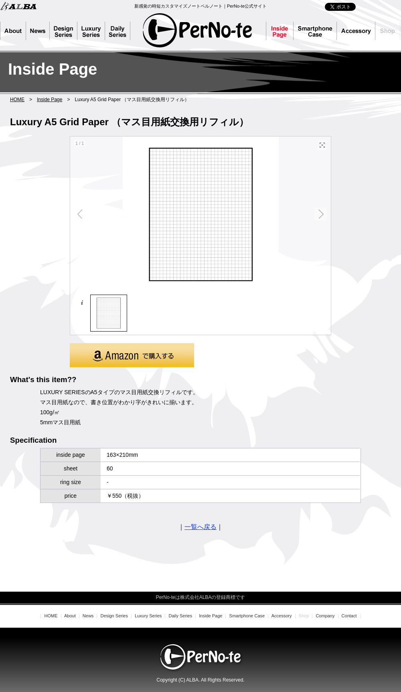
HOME (17, 99)
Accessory (356, 31)
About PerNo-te (13, 31)
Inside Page (280, 31)
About (70, 615)
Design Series (63, 31)
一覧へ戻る (200, 526)
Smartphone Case (315, 31)
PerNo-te (197, 30)
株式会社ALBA (18, 6)
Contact (349, 615)
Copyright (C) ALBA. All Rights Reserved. (200, 680)
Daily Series (121, 31)
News (38, 31)
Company (325, 615)
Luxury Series (91, 31)
